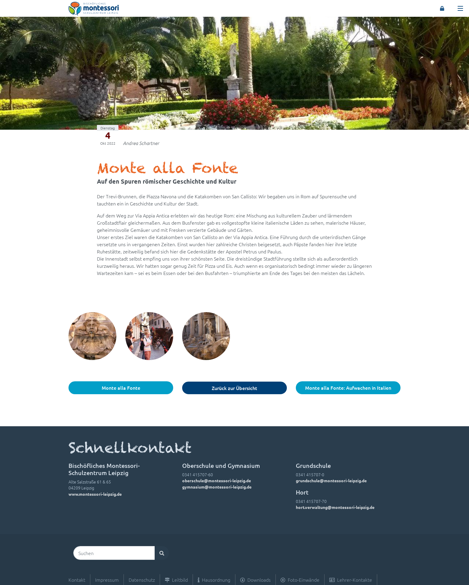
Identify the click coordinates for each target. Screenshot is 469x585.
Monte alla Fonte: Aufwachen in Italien (348, 387)
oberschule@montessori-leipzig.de (216, 480)
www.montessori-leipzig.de (95, 494)
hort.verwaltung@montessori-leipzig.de (335, 507)
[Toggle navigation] (460, 8)
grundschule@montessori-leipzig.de (331, 480)
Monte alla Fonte (121, 387)
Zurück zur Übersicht (234, 388)
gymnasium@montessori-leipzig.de (217, 486)
